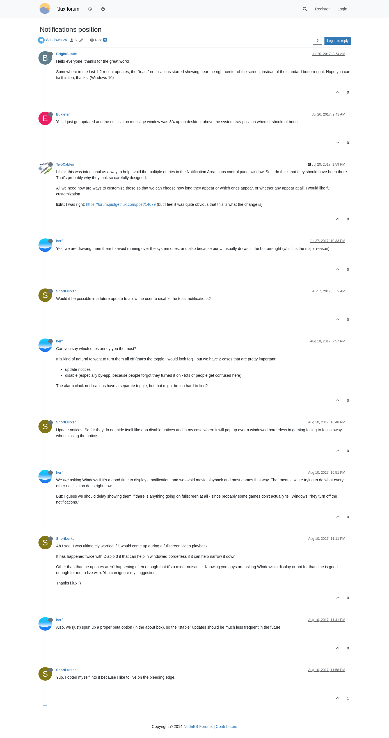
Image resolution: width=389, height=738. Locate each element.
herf (59, 241)
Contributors (226, 726)
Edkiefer (63, 114)
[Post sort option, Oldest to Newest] (317, 41)
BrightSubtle (66, 54)
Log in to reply (338, 41)
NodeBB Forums (198, 726)
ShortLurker (66, 291)
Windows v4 (56, 40)
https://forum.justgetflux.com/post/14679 (121, 204)
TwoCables (65, 164)
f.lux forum (67, 9)
